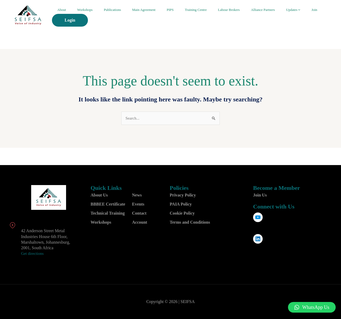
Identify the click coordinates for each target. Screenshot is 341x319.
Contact (139, 213)
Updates (273, 16)
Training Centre (192, 16)
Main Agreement (150, 16)
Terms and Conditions (190, 222)
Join (289, 16)
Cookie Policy (182, 213)
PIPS (171, 16)
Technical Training (108, 213)
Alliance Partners (248, 16)
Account (139, 222)
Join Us (260, 195)
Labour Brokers (219, 16)
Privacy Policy (183, 195)
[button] (312, 307)
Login (313, 16)
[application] (279, 16)
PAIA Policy (181, 204)
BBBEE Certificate (108, 204)
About (84, 16)
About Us (99, 195)
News (137, 195)
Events (138, 204)
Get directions (33, 254)
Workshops (102, 16)
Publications (124, 16)
